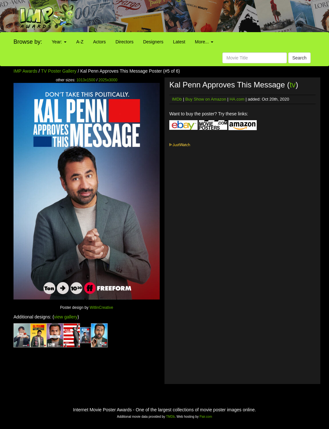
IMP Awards (25, 71)
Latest (179, 41)
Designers (153, 41)
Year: (59, 41)
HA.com (236, 99)
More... (204, 41)
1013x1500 (85, 80)
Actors (99, 41)
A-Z (80, 41)
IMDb (177, 99)
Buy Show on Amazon (205, 99)
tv (292, 84)
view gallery (65, 316)
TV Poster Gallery (58, 71)
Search (299, 57)
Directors (124, 41)
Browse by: (27, 42)
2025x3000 (108, 80)
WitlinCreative (101, 307)
